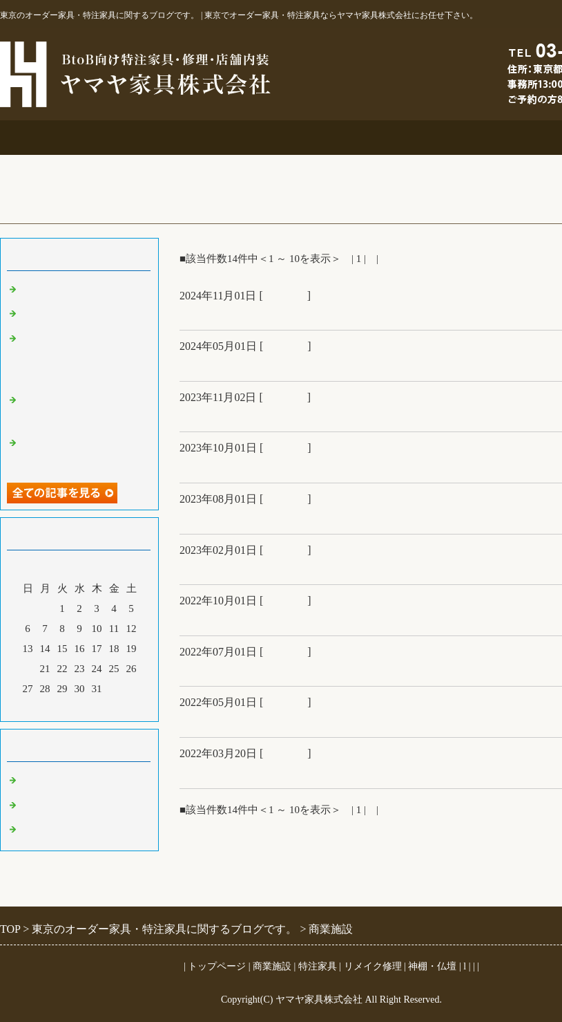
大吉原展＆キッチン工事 (248, 364)
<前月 (53, 707)
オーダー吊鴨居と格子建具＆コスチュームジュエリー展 (83, 357)
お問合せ (497, 137)
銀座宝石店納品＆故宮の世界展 (266, 619)
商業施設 (165, 137)
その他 (36, 805)
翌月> (106, 707)
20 (28, 668)
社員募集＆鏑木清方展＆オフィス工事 (285, 720)
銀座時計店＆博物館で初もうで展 (273, 568)
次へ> (394, 258)
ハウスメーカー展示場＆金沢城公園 (279, 669)
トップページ (217, 966)
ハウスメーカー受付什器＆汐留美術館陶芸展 (304, 772)
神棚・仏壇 (432, 966)
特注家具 (276, 137)
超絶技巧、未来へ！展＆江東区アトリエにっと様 (316, 466)
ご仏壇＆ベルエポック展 (248, 313)
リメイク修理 (386, 137)
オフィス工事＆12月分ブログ (260, 415)
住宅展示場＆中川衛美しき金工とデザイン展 (304, 517)
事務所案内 (55, 137)
